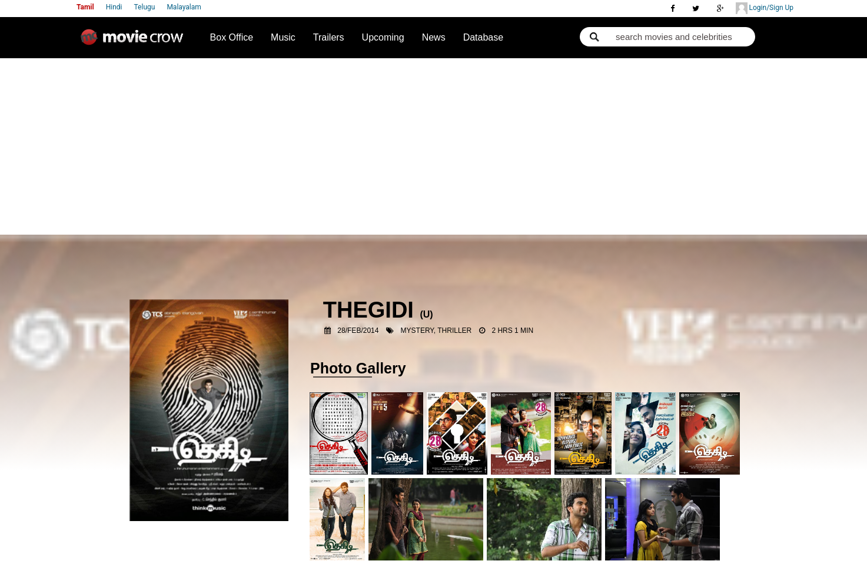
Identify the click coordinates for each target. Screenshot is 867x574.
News (434, 37)
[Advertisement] (433, 146)
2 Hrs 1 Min (512, 330)
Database (483, 37)
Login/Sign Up (764, 8)
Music (283, 37)
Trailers (328, 37)
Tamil (85, 7)
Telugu (144, 7)
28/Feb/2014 (357, 330)
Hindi (114, 7)
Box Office (232, 37)
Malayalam (184, 7)
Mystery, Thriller (436, 330)
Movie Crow (135, 42)
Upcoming (383, 37)
